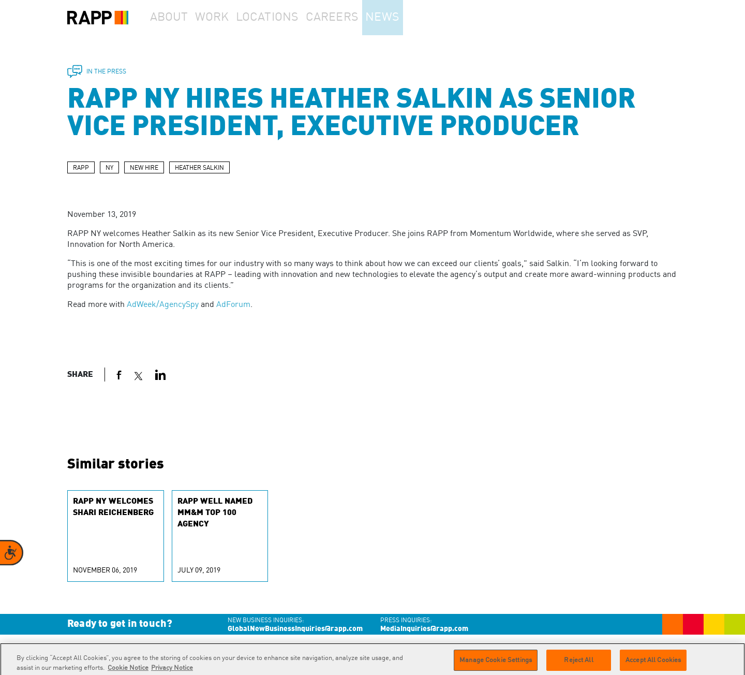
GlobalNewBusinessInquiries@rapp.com (295, 629)
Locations (288, 17)
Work (227, 17)
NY (109, 168)
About (174, 17)
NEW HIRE (144, 168)
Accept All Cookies (653, 664)
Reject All (578, 664)
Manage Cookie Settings (495, 664)
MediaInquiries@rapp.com (424, 629)
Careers (353, 17)
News (410, 17)
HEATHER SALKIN (199, 168)
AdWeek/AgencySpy (163, 305)
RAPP (81, 168)
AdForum (233, 305)
